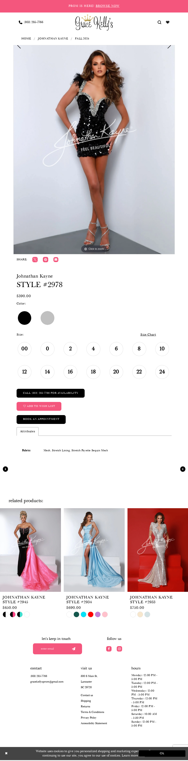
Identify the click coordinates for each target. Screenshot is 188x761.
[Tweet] (35, 259)
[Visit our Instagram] (119, 649)
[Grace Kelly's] (94, 22)
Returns (85, 707)
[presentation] (30, 550)
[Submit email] (73, 649)
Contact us (87, 696)
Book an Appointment (41, 420)
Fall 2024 (82, 38)
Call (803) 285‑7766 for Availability (51, 393)
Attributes (27, 432)
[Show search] (159, 22)
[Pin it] (45, 259)
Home (26, 38)
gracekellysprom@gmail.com (47, 682)
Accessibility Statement (94, 724)
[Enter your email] (59, 649)
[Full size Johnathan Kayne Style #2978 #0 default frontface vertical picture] (94, 149)
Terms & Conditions (92, 713)
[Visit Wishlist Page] (167, 22)
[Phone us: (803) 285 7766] (31, 22)
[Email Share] (55, 259)
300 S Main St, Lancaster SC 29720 (89, 682)
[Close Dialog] (26, 754)
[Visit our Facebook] (109, 649)
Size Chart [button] (148, 335)
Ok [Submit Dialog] (161, 754)
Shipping (86, 701)
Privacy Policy (88, 718)
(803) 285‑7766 (38, 677)
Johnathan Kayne (53, 38)
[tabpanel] (94, 149)
